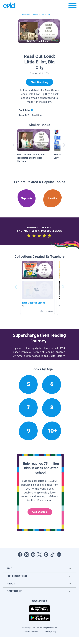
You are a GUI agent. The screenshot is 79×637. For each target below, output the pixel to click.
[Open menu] (72, 6)
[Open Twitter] (39, 554)
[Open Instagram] (26, 554)
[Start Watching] (39, 82)
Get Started (39, 512)
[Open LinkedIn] (59, 554)
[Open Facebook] (20, 554)
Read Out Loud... (48, 15)
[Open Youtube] (33, 554)
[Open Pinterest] (46, 554)
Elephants (26, 15)
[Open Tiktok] (52, 554)
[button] (37, 287)
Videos (35, 15)
